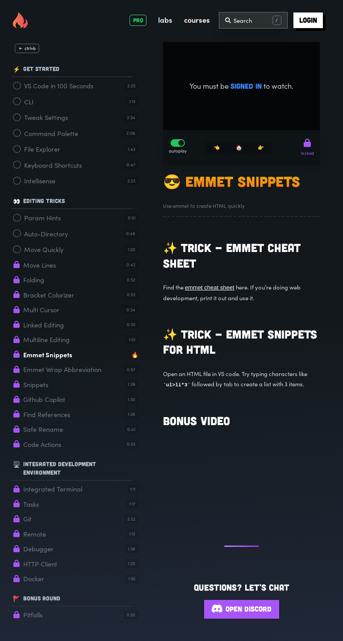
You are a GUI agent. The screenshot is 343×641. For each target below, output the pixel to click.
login (308, 20)
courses (197, 20)
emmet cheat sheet (209, 287)
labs (165, 20)
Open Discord (241, 609)
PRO (138, 20)
